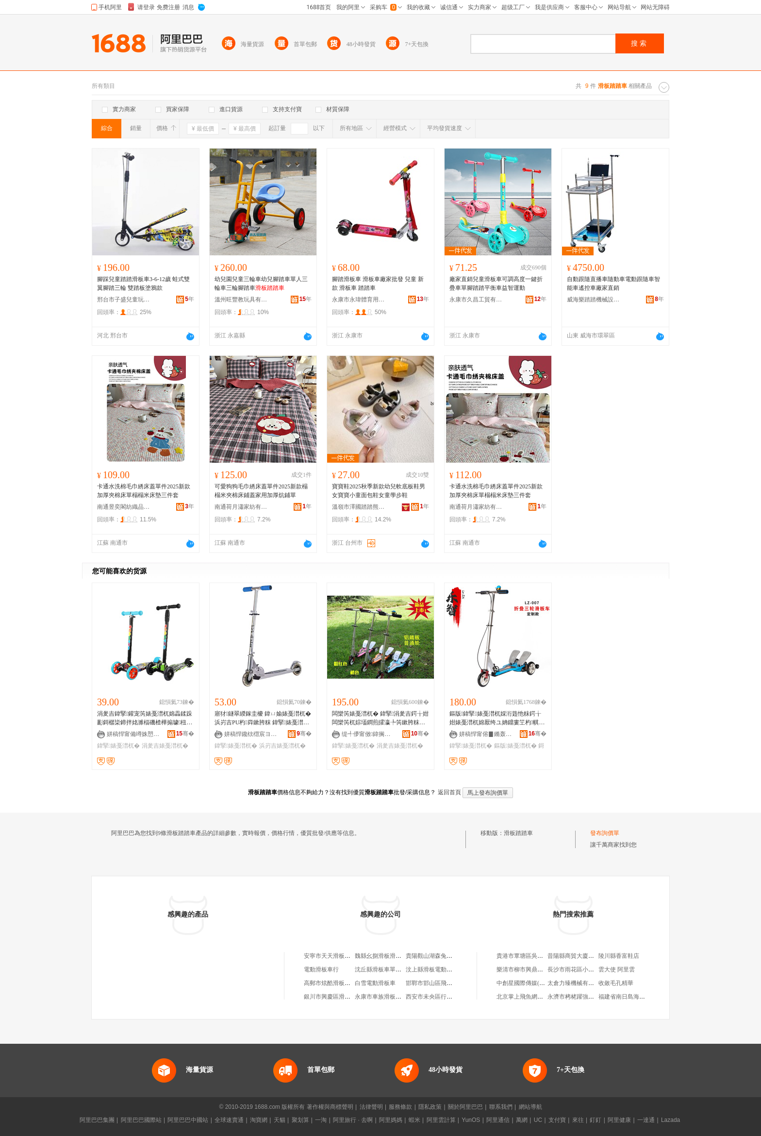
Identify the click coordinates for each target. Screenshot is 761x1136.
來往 (578, 1120)
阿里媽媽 (390, 1120)
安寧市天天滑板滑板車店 (336, 955)
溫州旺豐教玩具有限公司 (241, 299)
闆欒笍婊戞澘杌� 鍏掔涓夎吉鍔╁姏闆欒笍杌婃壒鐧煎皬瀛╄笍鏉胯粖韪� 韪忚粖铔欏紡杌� (380, 718)
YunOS (471, 1120)
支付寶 (557, 1120)
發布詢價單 (604, 833)
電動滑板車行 (321, 969)
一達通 (646, 1120)
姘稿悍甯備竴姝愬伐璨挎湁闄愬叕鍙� (133, 734)
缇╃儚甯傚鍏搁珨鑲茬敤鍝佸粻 (368, 734)
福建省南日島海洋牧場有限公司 (639, 996)
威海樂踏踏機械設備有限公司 (593, 299)
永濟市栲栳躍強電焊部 (576, 996)
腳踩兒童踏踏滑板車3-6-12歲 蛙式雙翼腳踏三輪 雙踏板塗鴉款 (143, 283)
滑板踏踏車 (518, 833)
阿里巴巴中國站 (187, 1120)
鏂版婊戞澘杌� (515, 745)
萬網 (522, 1120)
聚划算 (300, 1120)
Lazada (670, 1120)
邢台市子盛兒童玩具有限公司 (123, 299)
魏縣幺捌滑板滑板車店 (384, 955)
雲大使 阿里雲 (616, 969)
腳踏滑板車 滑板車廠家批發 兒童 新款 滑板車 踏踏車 (378, 283)
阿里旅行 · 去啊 (353, 1120)
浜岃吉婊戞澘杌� (282, 745)
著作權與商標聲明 (330, 1106)
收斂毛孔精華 (615, 983)
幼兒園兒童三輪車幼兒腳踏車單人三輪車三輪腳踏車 (261, 283)
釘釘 (595, 1120)
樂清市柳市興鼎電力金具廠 (531, 969)
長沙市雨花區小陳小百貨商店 (585, 969)
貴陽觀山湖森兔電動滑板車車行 (446, 955)
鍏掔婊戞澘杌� (118, 745)
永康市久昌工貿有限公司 (476, 299)
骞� (185, 733)
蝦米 (414, 1120)
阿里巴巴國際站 (141, 1120)
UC (538, 1120)
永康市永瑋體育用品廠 (358, 299)
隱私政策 (430, 1106)
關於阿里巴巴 (465, 1106)
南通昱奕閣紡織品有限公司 (123, 506)
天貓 (279, 1120)
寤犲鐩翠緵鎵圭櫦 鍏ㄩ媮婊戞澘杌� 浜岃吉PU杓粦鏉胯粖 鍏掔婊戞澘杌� (263, 718)
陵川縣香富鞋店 (618, 955)
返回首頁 (449, 792)
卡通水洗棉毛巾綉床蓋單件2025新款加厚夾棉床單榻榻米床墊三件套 (143, 491)
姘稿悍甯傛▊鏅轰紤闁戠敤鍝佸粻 (486, 734)
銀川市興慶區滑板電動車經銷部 (344, 996)
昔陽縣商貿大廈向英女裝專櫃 (585, 955)
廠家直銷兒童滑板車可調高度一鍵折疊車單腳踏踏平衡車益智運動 (496, 283)
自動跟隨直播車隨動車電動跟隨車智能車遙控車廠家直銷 (613, 283)
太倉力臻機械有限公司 (576, 983)
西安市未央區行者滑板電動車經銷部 (452, 996)
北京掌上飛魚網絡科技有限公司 (537, 996)
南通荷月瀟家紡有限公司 (241, 506)
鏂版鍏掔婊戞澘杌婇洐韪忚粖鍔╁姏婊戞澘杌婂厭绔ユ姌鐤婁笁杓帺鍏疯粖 (497, 718)
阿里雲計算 (441, 1120)
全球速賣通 (229, 1120)
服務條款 (400, 1106)
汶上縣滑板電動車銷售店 (438, 969)
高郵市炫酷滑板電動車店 (336, 983)
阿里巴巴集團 (97, 1120)
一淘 (321, 1120)
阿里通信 (498, 1120)
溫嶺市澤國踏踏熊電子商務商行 (358, 506)
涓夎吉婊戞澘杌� (165, 745)
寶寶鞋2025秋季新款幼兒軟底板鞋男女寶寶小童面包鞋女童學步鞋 (378, 491)
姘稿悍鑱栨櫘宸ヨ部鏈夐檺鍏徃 (251, 734)
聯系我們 (501, 1106)
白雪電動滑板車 (375, 983)
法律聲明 (371, 1106)
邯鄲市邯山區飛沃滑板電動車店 (446, 983)
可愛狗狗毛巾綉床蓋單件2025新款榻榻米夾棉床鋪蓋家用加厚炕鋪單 (261, 491)
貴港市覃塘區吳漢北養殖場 (531, 955)
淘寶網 (258, 1120)
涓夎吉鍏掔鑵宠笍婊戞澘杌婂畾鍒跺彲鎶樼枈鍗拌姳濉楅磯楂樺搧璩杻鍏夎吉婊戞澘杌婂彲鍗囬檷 (144, 718)
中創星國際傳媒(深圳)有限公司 (536, 983)
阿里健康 (619, 1120)
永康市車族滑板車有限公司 (390, 996)
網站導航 (530, 1106)
